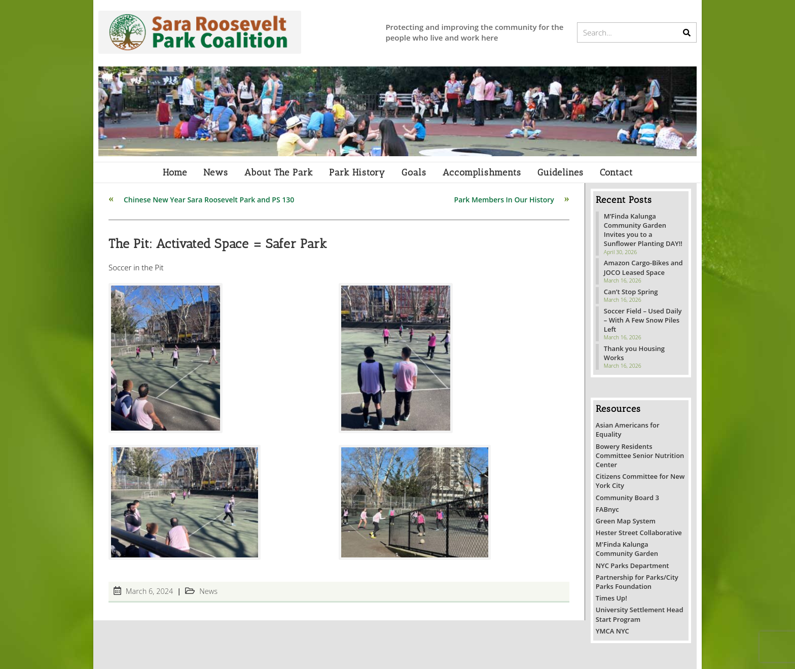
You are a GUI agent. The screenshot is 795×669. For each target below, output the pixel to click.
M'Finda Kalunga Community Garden (627, 549)
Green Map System (626, 520)
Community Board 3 (627, 497)
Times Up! (611, 598)
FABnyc (607, 509)
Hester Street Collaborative (639, 532)
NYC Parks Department (632, 565)
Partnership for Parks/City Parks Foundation (637, 582)
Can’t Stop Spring (631, 291)
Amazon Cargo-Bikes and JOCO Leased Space (643, 267)
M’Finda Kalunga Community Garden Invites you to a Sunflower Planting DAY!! (643, 230)
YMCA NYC (612, 631)
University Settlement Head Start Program (639, 614)
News (208, 591)
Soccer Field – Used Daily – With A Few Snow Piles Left (643, 320)
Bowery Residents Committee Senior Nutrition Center (640, 455)
